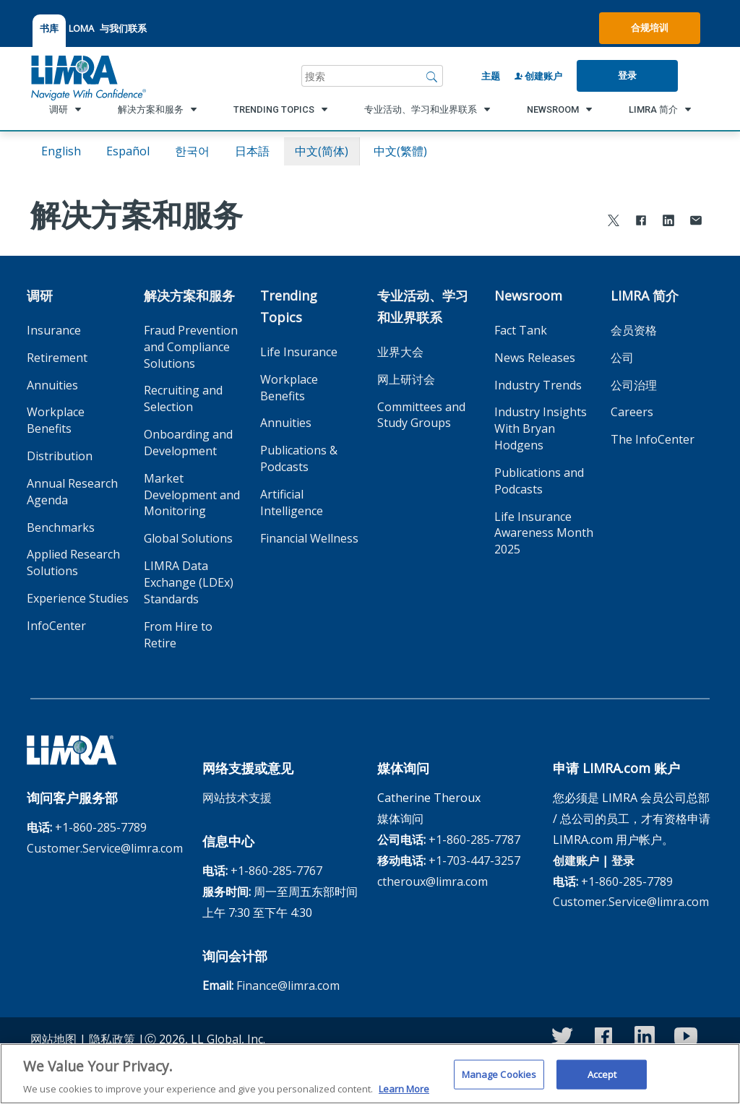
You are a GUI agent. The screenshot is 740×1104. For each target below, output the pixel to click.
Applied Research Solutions (73, 562)
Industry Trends (538, 385)
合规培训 (649, 27)
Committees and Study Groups (421, 415)
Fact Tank (520, 330)
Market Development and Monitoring (192, 494)
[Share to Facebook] (641, 222)
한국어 (192, 151)
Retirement (57, 358)
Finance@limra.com (288, 985)
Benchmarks (61, 527)
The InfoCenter (652, 439)
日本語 (252, 151)
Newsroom (528, 295)
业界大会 (400, 352)
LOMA (81, 28)
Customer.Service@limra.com (105, 848)
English (61, 151)
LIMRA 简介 (645, 295)
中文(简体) (321, 151)
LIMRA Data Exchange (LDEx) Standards (188, 582)
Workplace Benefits (56, 420)
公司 (622, 358)
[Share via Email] (696, 222)
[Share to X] (613, 222)
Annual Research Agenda (72, 491)
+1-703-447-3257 (474, 860)
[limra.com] (87, 76)
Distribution (59, 456)
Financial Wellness (309, 538)
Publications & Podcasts (298, 458)
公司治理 (634, 385)
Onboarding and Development (188, 442)
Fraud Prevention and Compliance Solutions (191, 346)
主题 (490, 75)
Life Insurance (298, 352)
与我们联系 (123, 28)
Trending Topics (288, 306)
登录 (627, 75)
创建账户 (538, 75)
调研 (40, 295)
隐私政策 (112, 1039)
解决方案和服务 (189, 295)
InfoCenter (56, 626)
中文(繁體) (400, 151)
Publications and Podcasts (539, 481)
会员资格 (634, 330)
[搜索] (432, 76)
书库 (49, 28)
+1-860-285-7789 (101, 827)
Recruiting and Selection (183, 398)
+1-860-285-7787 (474, 840)
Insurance (54, 330)
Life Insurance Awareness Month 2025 (543, 533)
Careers (632, 412)
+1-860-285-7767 (276, 871)
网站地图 (53, 1039)
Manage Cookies (499, 1083)
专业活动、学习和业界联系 (422, 306)
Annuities (52, 385)
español (128, 151)
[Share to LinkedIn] (668, 222)
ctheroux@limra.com (432, 881)
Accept (602, 1083)
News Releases (534, 358)
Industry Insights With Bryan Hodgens (540, 428)
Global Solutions (188, 538)
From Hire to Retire (178, 634)
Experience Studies (78, 598)
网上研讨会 (406, 379)
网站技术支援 (237, 798)
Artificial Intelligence (291, 502)
